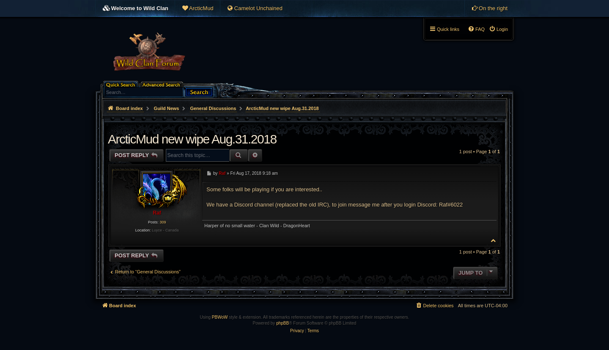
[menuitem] (197, 8)
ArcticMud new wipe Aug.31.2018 (282, 108)
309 (162, 222)
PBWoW (220, 317)
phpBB (282, 323)
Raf (157, 213)
